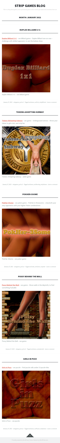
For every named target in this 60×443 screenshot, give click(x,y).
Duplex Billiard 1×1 (30, 30)
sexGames (31, 102)
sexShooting (37, 184)
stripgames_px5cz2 (19, 102)
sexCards (32, 267)
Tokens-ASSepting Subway (30, 112)
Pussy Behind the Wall (30, 276)
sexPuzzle (37, 429)
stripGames (44, 184)
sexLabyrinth (40, 349)
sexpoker (43, 267)
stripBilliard (42, 102)
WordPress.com (44, 440)
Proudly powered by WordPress (20, 440)
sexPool (37, 102)
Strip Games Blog (30, 6)
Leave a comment (52, 102)
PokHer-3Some (30, 194)
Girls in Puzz (30, 359)
